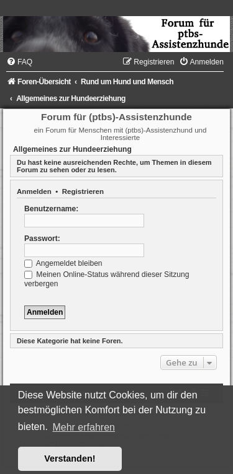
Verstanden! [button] (69, 458)
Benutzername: (51, 208)
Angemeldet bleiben (63, 263)
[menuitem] (19, 62)
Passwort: (42, 238)
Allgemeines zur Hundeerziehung (72, 149)
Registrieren (83, 191)
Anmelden (34, 191)
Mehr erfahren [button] (83, 427)
